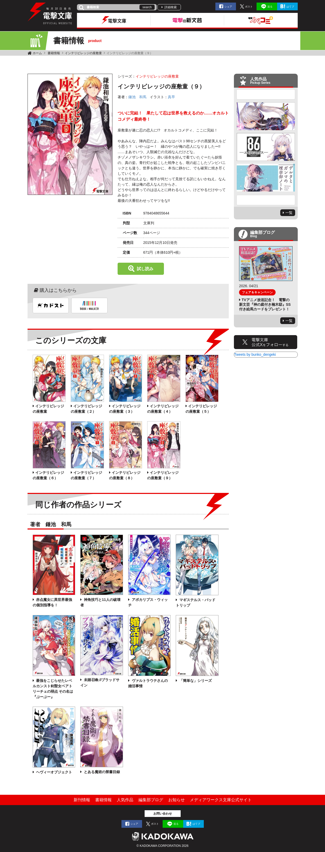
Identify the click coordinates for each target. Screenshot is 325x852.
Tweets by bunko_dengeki (255, 354)
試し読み (145, 269)
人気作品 (125, 800)
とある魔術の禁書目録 (101, 772)
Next (265, 200)
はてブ (290, 6)
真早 (171, 97)
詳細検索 (170, 7)
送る (270, 6)
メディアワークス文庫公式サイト (221, 800)
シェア (228, 6)
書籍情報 (54, 53)
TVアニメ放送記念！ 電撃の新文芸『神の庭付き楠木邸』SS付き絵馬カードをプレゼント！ (265, 304)
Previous (265, 94)
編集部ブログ (150, 800)
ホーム (37, 53)
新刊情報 (82, 800)
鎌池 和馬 (137, 97)
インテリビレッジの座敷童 (83, 53)
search (147, 7)
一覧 (289, 213)
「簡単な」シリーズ (195, 681)
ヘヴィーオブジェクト (53, 772)
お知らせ (176, 800)
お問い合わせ (162, 813)
